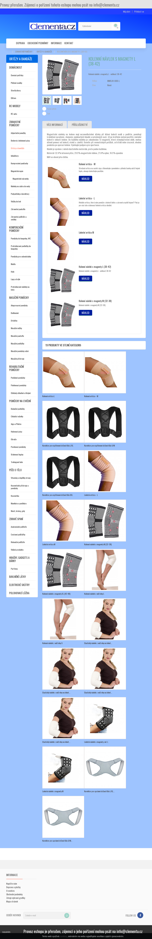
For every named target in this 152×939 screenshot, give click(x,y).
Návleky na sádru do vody (20, 186)
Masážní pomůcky (19, 297)
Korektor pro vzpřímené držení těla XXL (57, 494)
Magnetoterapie (17, 171)
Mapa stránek (12, 901)
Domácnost (15, 67)
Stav (94, 85)
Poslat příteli (51, 108)
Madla (13, 264)
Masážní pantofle (17, 335)
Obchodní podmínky (37, 43)
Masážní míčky (16, 328)
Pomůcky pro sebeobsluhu (21, 256)
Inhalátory (14, 155)
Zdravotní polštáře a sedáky (18, 218)
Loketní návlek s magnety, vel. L (96, 741)
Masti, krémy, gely (18, 510)
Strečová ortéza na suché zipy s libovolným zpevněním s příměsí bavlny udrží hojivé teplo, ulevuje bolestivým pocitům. (109, 170)
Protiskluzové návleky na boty (20, 288)
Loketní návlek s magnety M (52, 791)
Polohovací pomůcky (18, 385)
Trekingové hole (17, 462)
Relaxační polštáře (18, 542)
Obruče (13, 439)
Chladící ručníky (17, 416)
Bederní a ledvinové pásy (20, 140)
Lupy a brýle (15, 279)
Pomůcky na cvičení (20, 401)
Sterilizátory (15, 90)
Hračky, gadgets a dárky (19, 559)
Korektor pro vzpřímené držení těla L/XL (57, 445)
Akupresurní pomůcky (19, 305)
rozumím (6, 932)
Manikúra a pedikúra (18, 503)
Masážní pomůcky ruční (19, 351)
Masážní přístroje (17, 358)
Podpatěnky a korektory (20, 193)
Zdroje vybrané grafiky (15, 897)
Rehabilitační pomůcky (16, 368)
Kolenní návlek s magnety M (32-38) (95, 301)
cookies (63, 936)
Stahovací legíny (17, 454)
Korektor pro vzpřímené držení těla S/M (99, 445)
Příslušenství (79, 125)
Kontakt (68, 43)
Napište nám (11, 883)
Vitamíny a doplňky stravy (20, 477)
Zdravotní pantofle (18, 209)
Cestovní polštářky (18, 534)
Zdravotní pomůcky (23, 51)
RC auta (14, 113)
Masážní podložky (17, 343)
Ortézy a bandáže (44, 51)
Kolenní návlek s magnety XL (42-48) (56, 593)
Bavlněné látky (17, 577)
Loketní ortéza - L (87, 198)
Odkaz (94, 80)
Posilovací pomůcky (18, 446)
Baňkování (15, 312)
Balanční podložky (17, 408)
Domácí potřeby (17, 75)
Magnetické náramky (20, 178)
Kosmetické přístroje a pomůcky (19, 487)
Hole (12, 271)
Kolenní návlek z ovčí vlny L (94, 593)
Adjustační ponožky (18, 132)
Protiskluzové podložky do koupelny (21, 247)
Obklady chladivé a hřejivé (21, 393)
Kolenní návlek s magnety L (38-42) (95, 267)
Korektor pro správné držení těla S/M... (57, 840)
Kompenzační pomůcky (16, 229)
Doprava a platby (13, 887)
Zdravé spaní (16, 519)
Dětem (13, 98)
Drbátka (14, 320)
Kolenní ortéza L (48, 396)
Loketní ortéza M (86, 232)
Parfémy (14, 568)
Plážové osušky (16, 82)
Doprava (20, 43)
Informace (56, 43)
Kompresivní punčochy (19, 163)
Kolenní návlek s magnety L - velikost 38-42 (95, 270)
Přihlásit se (139, 11)
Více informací (55, 125)
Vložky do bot (16, 201)
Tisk (48, 113)
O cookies (10, 890)
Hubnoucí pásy (16, 431)
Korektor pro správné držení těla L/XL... (99, 791)
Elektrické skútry (19, 585)
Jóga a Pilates (16, 423)
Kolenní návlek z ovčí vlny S (52, 643)
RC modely (14, 106)
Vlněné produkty (17, 549)
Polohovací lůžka (19, 593)
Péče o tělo (15, 470)
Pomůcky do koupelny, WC (21, 238)
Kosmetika (15, 495)
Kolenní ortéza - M (87, 164)
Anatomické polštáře (19, 526)
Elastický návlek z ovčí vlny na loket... (98, 643)
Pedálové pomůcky (18, 377)
